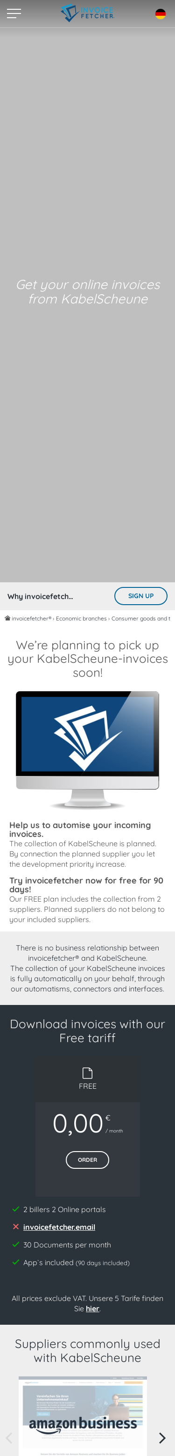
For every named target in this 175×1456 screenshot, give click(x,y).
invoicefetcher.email (59, 1227)
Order (87, 1159)
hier (92, 1308)
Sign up (141, 596)
